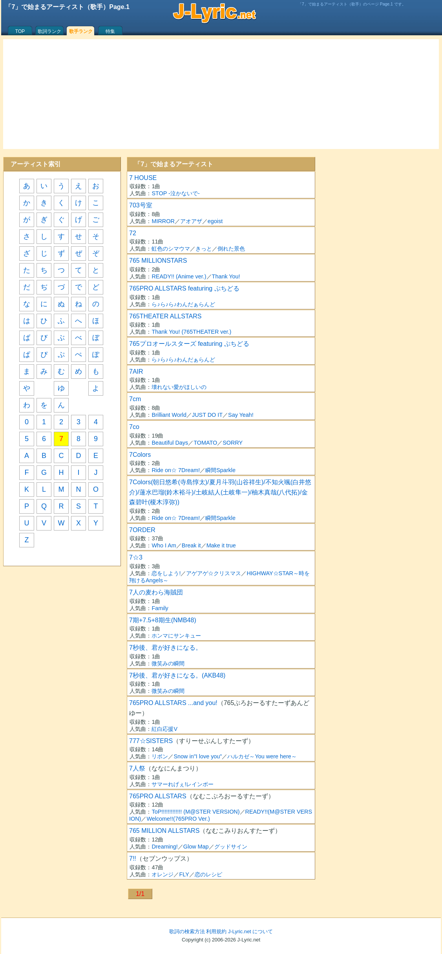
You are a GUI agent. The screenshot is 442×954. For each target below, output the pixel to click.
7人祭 (137, 768)
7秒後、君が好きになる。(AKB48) (177, 675)
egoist (215, 221)
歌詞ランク (49, 31)
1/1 (140, 893)
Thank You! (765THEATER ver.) (191, 332)
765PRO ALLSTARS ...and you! (173, 703)
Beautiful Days (170, 443)
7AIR (136, 371)
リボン (160, 756)
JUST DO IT (207, 415)
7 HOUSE (143, 177)
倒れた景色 (231, 248)
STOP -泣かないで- (175, 193)
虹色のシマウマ (171, 248)
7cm (135, 399)
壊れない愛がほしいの (179, 387)
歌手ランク (81, 31)
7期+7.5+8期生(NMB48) (162, 620)
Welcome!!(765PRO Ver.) (178, 819)
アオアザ (191, 221)
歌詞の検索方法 (187, 931)
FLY (184, 874)
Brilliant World (169, 415)
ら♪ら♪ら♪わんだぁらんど (183, 304)
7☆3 (135, 557)
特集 (110, 31)
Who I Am (164, 545)
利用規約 (216, 931)
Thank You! (226, 276)
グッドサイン (230, 846)
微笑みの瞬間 (168, 663)
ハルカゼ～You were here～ (261, 756)
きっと (203, 248)
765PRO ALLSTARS (157, 796)
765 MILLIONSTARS (158, 260)
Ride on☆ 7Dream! (176, 470)
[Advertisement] (221, 94)
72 (132, 233)
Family (160, 608)
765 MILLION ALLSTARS (164, 830)
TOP (20, 31)
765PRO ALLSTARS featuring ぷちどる (184, 288)
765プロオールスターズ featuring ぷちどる (189, 343)
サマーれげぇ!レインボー (183, 784)
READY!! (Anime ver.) (179, 276)
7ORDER (142, 530)
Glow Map (196, 846)
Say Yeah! (241, 415)
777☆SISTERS (151, 741)
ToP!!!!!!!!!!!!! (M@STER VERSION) (195, 812)
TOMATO (205, 443)
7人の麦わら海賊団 (156, 592)
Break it (191, 545)
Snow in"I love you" (198, 756)
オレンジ (163, 874)
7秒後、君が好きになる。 (165, 647)
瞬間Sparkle (220, 470)
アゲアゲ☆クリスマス (213, 573)
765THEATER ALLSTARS (165, 316)
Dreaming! (164, 846)
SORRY (233, 443)
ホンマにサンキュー (176, 635)
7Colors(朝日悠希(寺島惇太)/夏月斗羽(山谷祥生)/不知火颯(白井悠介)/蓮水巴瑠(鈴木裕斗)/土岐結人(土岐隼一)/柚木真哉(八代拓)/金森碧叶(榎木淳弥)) (220, 492)
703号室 (140, 205)
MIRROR (163, 221)
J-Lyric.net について (250, 931)
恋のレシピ (208, 874)
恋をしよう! (166, 573)
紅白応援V (164, 729)
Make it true (221, 545)
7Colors (140, 454)
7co (134, 426)
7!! (132, 858)
